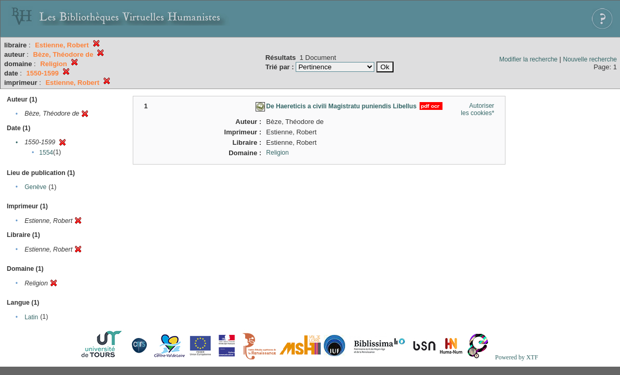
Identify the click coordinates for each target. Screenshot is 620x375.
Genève (35, 187)
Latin (31, 317)
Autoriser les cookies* (477, 109)
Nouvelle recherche (590, 59)
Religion (277, 152)
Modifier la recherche (528, 59)
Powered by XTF (516, 357)
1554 (46, 152)
